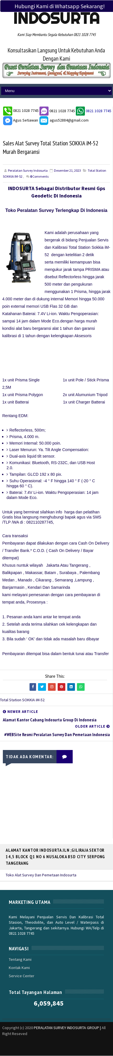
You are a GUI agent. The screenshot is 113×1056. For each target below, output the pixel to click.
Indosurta (56, 18)
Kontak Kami (19, 968)
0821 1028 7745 (26, 110)
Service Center (21, 976)
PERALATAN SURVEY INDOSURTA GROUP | (68, 1027)
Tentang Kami (20, 959)
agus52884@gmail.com (64, 120)
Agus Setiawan (20, 120)
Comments (39, 177)
